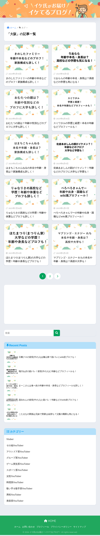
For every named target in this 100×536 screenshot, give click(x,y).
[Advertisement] (50, 304)
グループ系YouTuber (17, 458)
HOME (50, 522)
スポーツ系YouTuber (17, 470)
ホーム (17, 528)
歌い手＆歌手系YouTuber (20, 489)
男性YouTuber (14, 495)
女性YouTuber (14, 476)
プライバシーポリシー (61, 528)
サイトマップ (79, 528)
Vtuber (10, 439)
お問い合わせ (28, 528)
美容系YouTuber (15, 501)
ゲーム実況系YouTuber (18, 464)
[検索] (57, 333)
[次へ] (57, 276)
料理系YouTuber (15, 483)
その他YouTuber (15, 445)
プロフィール (42, 528)
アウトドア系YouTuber (18, 451)
